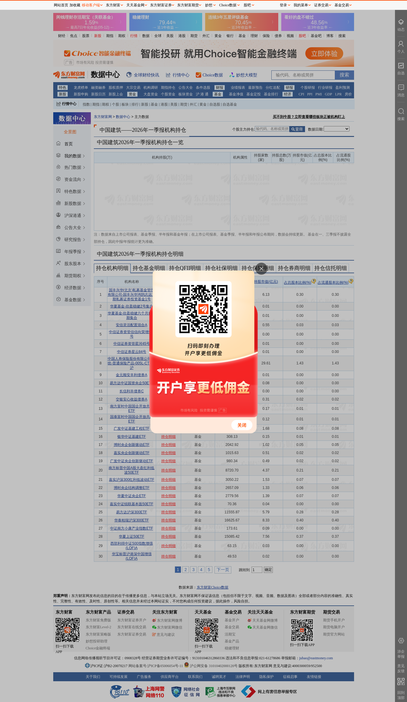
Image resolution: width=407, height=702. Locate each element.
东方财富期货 (188, 5)
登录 (283, 5)
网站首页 (61, 5)
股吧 (247, 5)
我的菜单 (301, 5)
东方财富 (113, 5)
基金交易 (342, 5)
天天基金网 (135, 5)
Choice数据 (228, 5)
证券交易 (321, 5)
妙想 (208, 5)
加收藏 (74, 5)
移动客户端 (91, 5)
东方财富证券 (161, 5)
